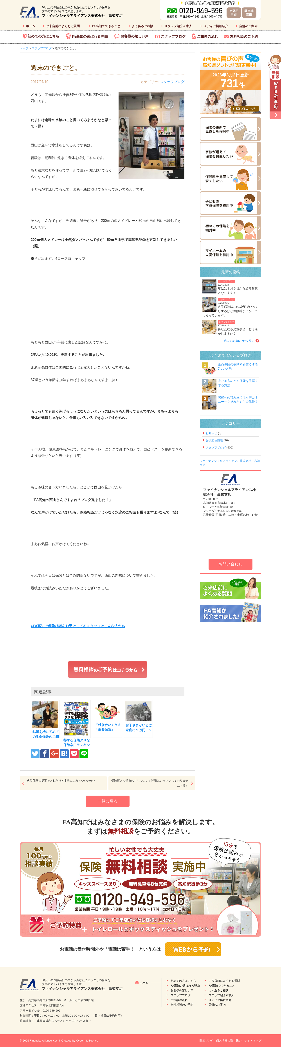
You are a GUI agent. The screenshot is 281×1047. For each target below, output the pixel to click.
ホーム (30, 26)
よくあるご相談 (142, 26)
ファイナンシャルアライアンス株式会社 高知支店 (82, 16)
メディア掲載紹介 (216, 26)
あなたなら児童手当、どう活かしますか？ (238, 331)
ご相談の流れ (207, 36)
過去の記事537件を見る (239, 341)
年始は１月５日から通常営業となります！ (238, 291)
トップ (24, 48)
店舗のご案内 (248, 26)
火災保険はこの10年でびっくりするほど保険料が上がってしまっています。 (230, 311)
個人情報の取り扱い (229, 1040)
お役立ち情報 (214, 440)
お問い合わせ (230, 564)
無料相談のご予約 (244, 36)
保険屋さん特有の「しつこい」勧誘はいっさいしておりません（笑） (149, 783)
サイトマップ (252, 1040)
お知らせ (211, 433)
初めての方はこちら (43, 36)
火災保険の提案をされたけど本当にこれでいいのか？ (61, 780)
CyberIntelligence (87, 1040)
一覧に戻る (107, 801)
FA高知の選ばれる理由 (90, 36)
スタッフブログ (173, 36)
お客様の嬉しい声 (135, 36)
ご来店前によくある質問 (63, 26)
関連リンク (207, 1040)
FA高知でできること (106, 26)
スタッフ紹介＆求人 (178, 26)
